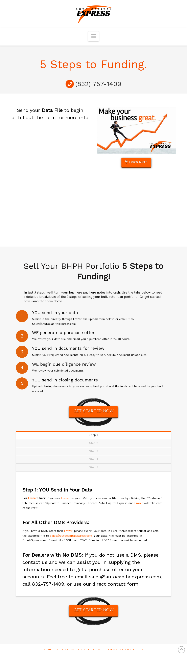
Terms (112, 649)
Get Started (64, 649)
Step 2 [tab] (93, 443)
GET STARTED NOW (94, 411)
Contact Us (86, 649)
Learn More (136, 162)
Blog (101, 649)
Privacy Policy (131, 649)
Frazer (32, 498)
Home (48, 649)
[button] (93, 36)
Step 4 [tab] (93, 459)
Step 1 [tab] (94, 435)
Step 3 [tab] (93, 451)
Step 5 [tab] (93, 467)
